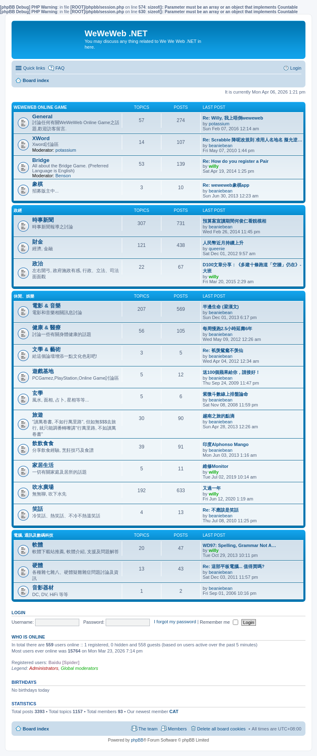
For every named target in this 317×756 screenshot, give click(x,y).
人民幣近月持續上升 (223, 242)
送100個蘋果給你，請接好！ (231, 372)
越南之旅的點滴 (218, 415)
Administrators (43, 668)
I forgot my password (175, 622)
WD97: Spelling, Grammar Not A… (239, 545)
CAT (173, 711)
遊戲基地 (43, 371)
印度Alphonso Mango (225, 444)
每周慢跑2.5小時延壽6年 (227, 328)
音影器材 (43, 588)
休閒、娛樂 (24, 296)
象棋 (37, 184)
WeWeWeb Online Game (40, 107)
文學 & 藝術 (46, 349)
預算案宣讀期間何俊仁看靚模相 (234, 220)
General (42, 116)
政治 (37, 264)
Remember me (219, 622)
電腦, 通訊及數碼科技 (33, 535)
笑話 (37, 509)
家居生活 (43, 465)
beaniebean (221, 145)
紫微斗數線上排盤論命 (225, 394)
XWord (41, 138)
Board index (36, 728)
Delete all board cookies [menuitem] (221, 728)
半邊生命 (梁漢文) (221, 306)
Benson (63, 175)
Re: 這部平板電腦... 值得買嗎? (234, 566)
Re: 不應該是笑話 (221, 509)
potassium (219, 123)
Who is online (28, 636)
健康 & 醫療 (46, 327)
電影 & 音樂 (46, 306)
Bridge (41, 160)
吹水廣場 (43, 487)
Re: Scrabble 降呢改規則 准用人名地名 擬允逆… (252, 139)
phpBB (137, 740)
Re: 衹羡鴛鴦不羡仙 (223, 350)
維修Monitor (215, 466)
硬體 (37, 565)
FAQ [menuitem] (59, 68)
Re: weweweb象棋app (226, 185)
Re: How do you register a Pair (236, 161)
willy (214, 166)
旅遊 (37, 415)
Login (18, 612)
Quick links (34, 68)
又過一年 (212, 488)
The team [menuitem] (147, 728)
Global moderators (79, 668)
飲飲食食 (43, 443)
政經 (18, 210)
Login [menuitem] (295, 68)
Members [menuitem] (177, 728)
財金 (37, 242)
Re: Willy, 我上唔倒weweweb (233, 117)
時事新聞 (43, 220)
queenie (217, 248)
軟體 (37, 545)
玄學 (37, 393)
